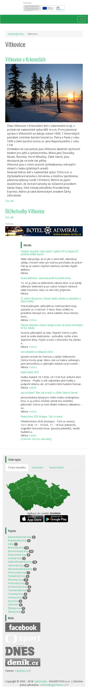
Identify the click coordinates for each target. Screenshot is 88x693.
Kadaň (32, 387)
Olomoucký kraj (17, 572)
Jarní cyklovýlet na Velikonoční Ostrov (37, 352)
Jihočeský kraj (15, 547)
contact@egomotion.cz (54, 684)
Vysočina (13, 601)
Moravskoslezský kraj (20, 569)
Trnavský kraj (15, 594)
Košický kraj (14, 558)
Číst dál (9, 201)
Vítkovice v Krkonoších (25, 59)
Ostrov (33, 320)
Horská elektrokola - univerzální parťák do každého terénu (46, 278)
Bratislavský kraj (17, 540)
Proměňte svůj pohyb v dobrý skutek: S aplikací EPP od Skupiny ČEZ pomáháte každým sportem (50, 252)
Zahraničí (13, 604)
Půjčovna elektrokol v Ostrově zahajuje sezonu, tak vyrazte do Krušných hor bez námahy (52, 326)
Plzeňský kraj (15, 579)
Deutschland (56, 467)
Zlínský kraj (14, 611)
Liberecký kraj (15, 34)
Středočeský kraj (17, 586)
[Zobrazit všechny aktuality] (36, 439)
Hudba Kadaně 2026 (30, 372)
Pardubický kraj (16, 576)
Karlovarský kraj (17, 554)
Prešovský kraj (16, 583)
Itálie (10, 544)
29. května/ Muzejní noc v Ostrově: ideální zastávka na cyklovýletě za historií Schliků (51, 300)
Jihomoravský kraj (18, 551)
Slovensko (37, 467)
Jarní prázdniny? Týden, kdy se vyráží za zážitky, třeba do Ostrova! (49, 392)
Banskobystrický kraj (19, 537)
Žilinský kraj (14, 608)
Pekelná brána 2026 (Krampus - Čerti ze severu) (42, 416)
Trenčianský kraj (17, 590)
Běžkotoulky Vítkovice (25, 211)
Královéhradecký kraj (20, 561)
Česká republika (17, 467)
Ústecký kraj (15, 597)
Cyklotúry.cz (23, 670)
